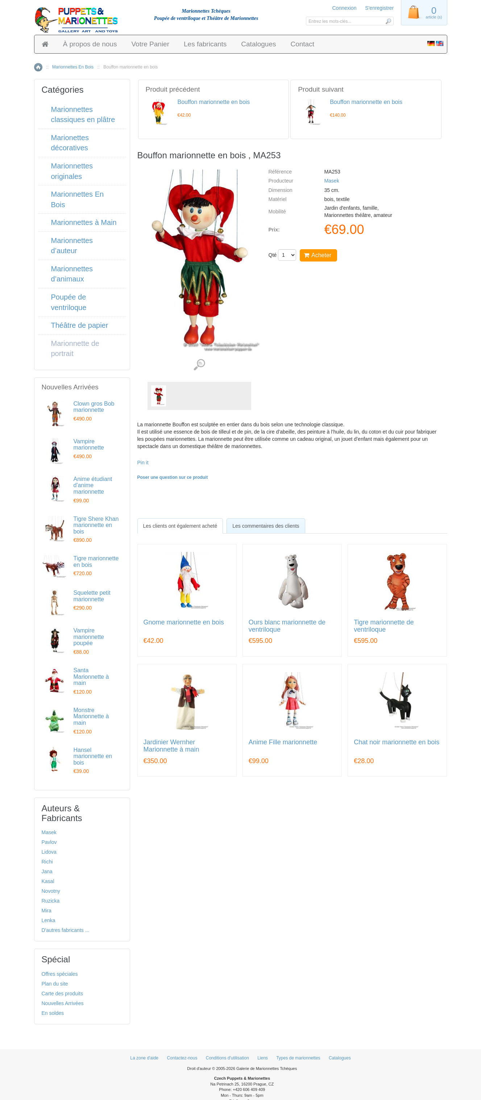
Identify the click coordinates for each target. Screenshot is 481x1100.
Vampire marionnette (89, 444)
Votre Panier (150, 44)
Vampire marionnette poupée (89, 636)
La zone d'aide (144, 1058)
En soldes (53, 1013)
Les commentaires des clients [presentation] (265, 526)
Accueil (38, 67)
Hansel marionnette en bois (93, 756)
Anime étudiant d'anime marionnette (93, 485)
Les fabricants (205, 44)
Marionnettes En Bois (73, 67)
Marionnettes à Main (84, 222)
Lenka (48, 920)
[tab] (180, 526)
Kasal (48, 881)
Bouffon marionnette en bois (214, 102)
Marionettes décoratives (70, 143)
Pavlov (49, 842)
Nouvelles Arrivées (63, 1003)
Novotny (51, 891)
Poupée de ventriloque (69, 302)
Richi (47, 862)
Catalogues (258, 44)
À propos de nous (90, 44)
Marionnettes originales (72, 171)
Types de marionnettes (298, 1058)
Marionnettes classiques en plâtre (83, 114)
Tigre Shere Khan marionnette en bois (96, 525)
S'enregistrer (379, 8)
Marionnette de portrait (75, 348)
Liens (262, 1058)
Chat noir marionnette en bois (396, 742)
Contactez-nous (182, 1058)
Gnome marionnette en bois (184, 622)
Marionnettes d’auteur (72, 246)
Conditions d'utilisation (227, 1058)
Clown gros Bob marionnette (94, 407)
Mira (46, 910)
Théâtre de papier (79, 325)
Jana (47, 871)
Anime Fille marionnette (283, 742)
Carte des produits (62, 993)
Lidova (49, 852)
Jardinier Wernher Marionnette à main (171, 746)
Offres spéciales (60, 974)
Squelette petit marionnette (92, 596)
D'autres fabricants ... (66, 930)
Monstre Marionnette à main (91, 716)
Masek (331, 181)
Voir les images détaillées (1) (199, 365)
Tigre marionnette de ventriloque (384, 626)
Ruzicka (51, 901)
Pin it (143, 462)
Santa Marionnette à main (91, 676)
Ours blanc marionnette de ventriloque (287, 626)
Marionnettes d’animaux (72, 274)
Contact (302, 44)
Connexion (344, 8)
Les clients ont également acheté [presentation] (180, 526)
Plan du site (55, 984)
